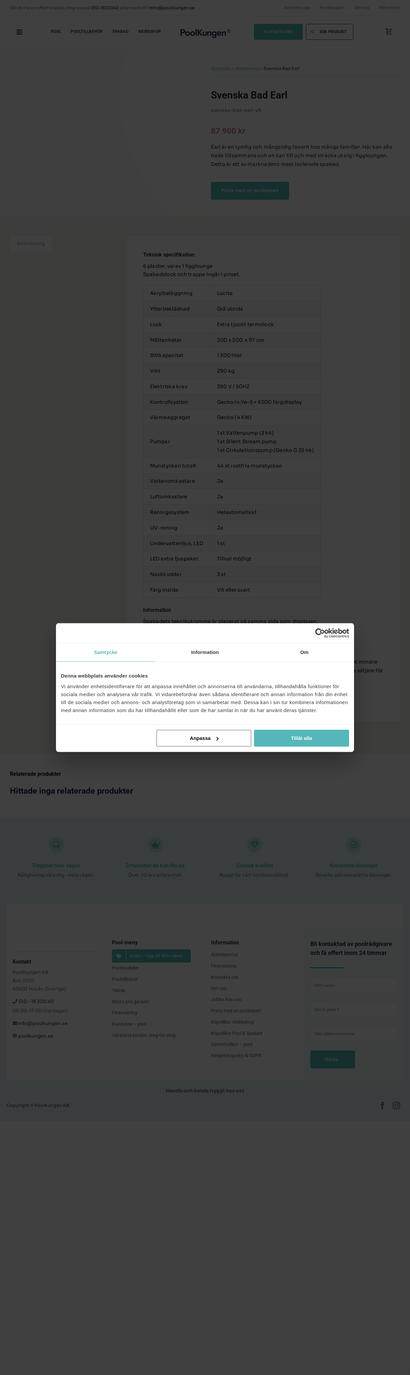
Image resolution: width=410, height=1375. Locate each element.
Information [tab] (205, 652)
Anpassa (204, 738)
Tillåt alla (301, 738)
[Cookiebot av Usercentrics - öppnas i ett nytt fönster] (320, 633)
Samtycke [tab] (106, 652)
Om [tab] (304, 652)
